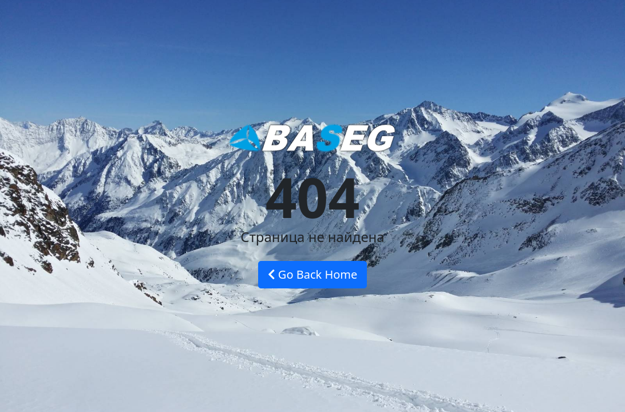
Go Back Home (313, 274)
